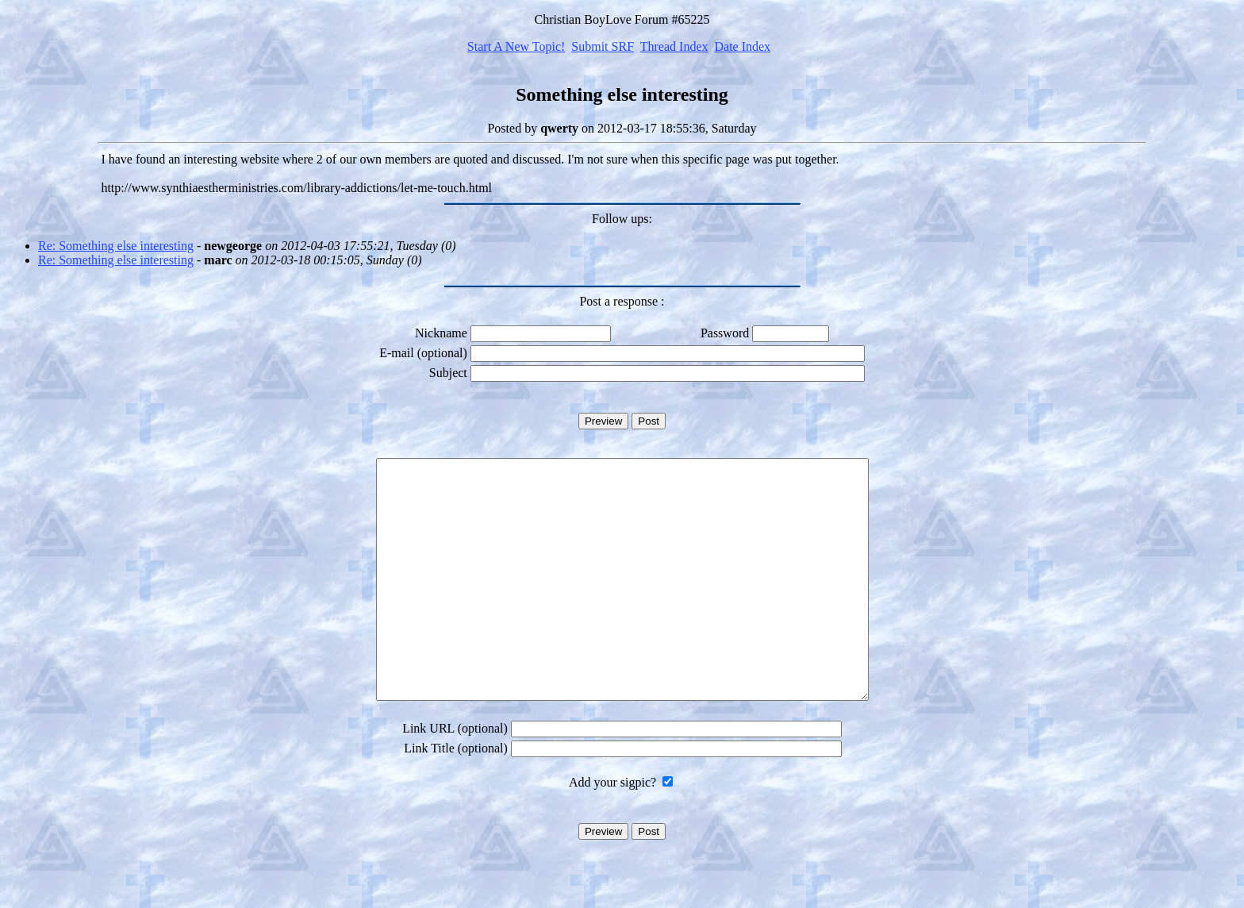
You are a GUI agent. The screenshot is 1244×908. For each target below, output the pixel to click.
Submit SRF (602, 46)
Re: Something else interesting (116, 245)
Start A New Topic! (516, 46)
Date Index (742, 46)
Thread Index (674, 46)
